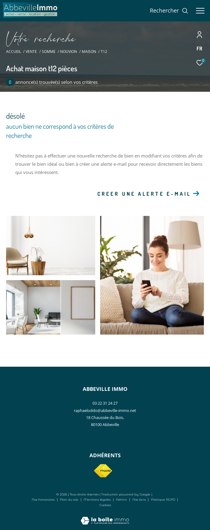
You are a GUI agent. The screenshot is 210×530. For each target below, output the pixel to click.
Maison (89, 51)
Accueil (13, 51)
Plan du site (69, 500)
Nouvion (68, 51)
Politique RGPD (163, 500)
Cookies (105, 505)
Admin (122, 500)
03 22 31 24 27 (105, 403)
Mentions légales (98, 500)
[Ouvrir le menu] (200, 10)
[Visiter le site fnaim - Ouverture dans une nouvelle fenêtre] (103, 471)
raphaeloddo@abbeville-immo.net (105, 410)
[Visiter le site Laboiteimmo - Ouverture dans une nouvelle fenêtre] (104, 516)
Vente (31, 51)
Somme (49, 51)
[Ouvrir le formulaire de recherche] (169, 10)
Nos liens (139, 500)
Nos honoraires (43, 500)
